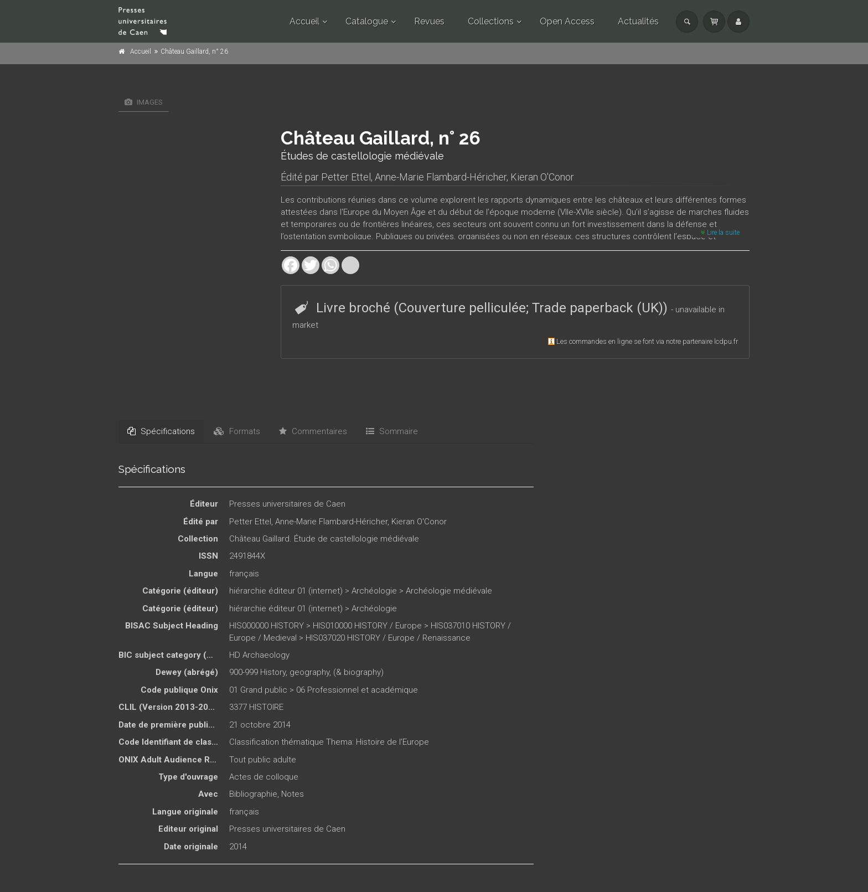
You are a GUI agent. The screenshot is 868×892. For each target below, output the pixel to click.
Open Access (567, 21)
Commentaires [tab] (313, 431)
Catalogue (366, 21)
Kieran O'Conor (542, 177)
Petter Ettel (346, 177)
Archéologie (374, 591)
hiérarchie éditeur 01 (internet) (286, 591)
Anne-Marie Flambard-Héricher (441, 177)
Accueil (304, 21)
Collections (491, 21)
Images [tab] (144, 102)
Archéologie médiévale (449, 591)
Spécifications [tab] (161, 431)
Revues (429, 21)
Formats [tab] (237, 431)
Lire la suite (720, 232)
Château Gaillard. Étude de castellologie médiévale (324, 539)
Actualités (638, 21)
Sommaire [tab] (392, 431)
